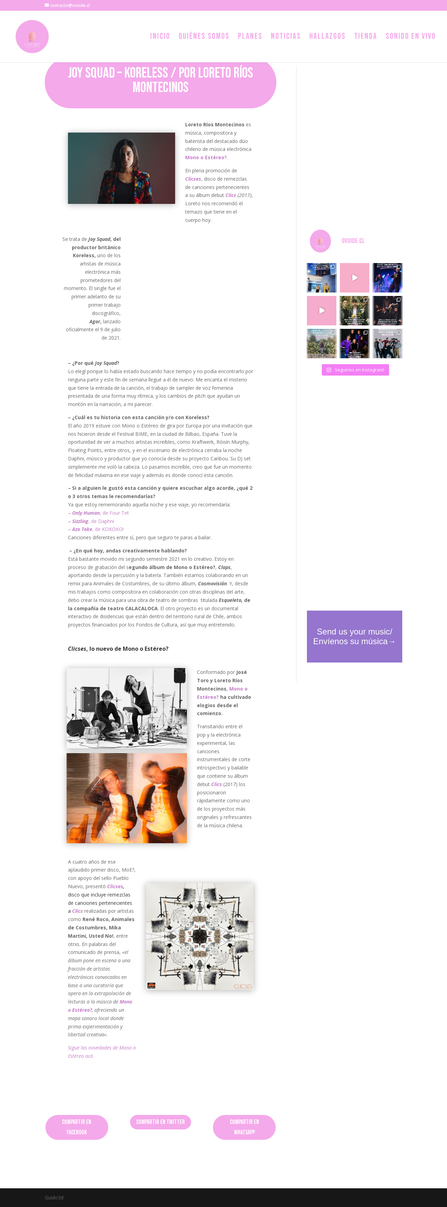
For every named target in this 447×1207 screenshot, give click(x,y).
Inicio (160, 37)
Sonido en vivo (411, 37)
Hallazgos (327, 37)
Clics (216, 784)
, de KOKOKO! (98, 529)
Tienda (365, 37)
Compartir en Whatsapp (244, 1127)
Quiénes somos (204, 37)
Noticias (286, 37)
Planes (250, 37)
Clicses (115, 886)
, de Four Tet (100, 513)
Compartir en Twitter (160, 1122)
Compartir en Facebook (76, 1127)
